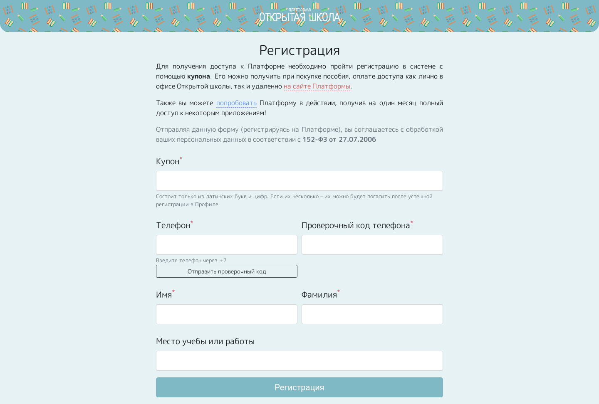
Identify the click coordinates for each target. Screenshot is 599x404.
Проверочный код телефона (357, 225)
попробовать (236, 102)
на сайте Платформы (317, 86)
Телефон (174, 225)
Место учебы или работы (205, 341)
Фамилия (321, 294)
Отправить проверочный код (227, 271)
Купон (169, 161)
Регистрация (299, 387)
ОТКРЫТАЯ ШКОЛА (299, 15)
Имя (165, 294)
